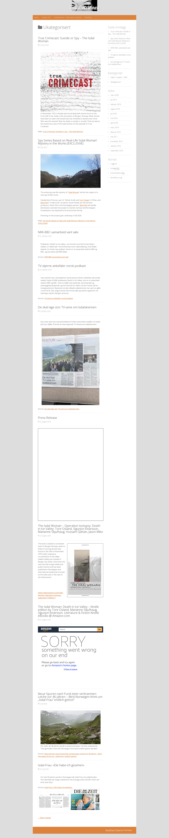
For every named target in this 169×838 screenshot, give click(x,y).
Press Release (47, 418)
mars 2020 (114, 95)
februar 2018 (115, 132)
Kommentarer (117, 173)
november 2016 (116, 141)
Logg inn (113, 164)
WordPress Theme (113, 830)
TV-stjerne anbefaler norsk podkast (62, 266)
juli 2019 (113, 100)
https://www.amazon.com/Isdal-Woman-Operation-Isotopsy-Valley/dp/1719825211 (50, 595)
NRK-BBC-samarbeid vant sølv (58, 232)
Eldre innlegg (44, 818)
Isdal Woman (73, 192)
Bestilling (88, 17)
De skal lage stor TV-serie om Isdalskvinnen (67, 307)
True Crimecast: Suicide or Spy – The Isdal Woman (66, 39)
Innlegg (114, 168)
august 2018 (115, 109)
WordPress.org (116, 177)
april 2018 (114, 123)
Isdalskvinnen (84, 7)
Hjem (36, 17)
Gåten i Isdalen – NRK (118, 77)
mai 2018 (113, 118)
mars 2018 (114, 127)
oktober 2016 (115, 146)
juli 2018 (113, 113)
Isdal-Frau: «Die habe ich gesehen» (61, 765)
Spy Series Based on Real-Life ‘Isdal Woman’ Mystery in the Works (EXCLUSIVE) (67, 141)
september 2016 (116, 150)
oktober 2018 (115, 104)
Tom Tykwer (84, 200)
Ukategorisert (115, 82)
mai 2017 (113, 137)
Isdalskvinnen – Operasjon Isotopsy (67, 17)
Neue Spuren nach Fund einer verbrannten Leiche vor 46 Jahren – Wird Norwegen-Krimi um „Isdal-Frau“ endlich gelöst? (70, 697)
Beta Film (44, 202)
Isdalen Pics (46, 17)
